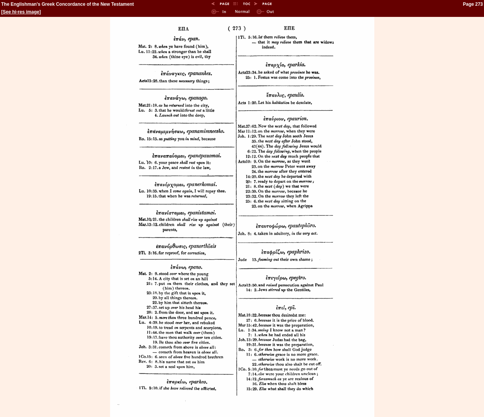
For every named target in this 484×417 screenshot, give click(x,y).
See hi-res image (21, 12)
